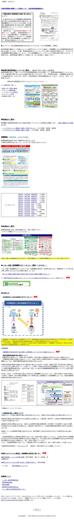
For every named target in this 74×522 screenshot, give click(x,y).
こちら (22, 446)
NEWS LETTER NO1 (26, 215)
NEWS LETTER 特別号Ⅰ (28, 213)
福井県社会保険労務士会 (10, 487)
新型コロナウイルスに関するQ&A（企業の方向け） (19, 462)
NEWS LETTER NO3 (26, 208)
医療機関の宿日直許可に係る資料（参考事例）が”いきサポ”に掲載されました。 (29, 352)
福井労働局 (6, 484)
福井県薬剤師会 (7, 482)
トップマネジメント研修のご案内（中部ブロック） (19, 128)
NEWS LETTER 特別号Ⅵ (28, 196)
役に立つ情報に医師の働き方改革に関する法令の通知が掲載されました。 (26, 274)
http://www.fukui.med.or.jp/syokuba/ (12, 500)
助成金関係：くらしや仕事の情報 (13, 457)
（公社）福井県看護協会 (10, 480)
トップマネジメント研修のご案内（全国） (16, 130)
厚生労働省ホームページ (20, 466)
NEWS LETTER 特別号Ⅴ (29, 198)
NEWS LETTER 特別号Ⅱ (28, 210)
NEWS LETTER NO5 (26, 204)
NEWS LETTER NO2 (26, 211)
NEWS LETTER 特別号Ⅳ (28, 200)
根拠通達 (5, 348)
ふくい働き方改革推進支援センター (14, 489)
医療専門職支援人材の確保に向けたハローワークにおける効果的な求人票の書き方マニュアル (29, 278)
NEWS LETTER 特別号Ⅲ (28, 202)
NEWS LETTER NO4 (26, 206)
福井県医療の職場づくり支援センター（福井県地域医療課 (23, 8)
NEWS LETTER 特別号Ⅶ (28, 194)
